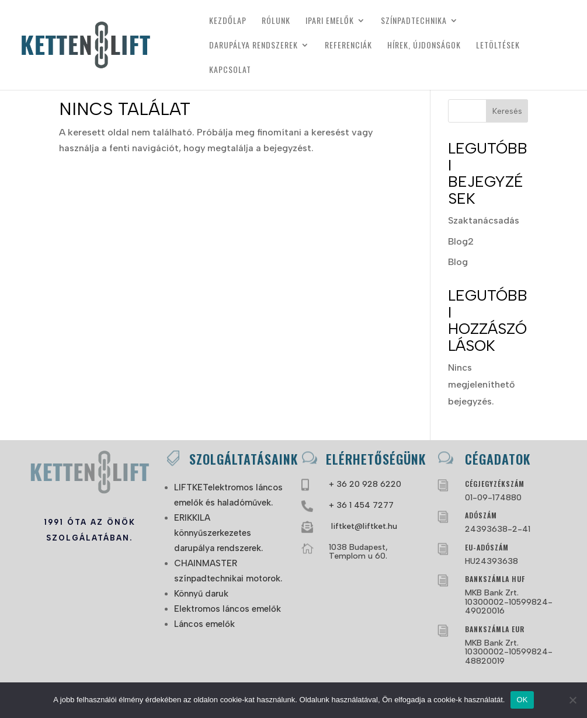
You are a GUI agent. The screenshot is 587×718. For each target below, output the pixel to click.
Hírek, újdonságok (424, 46)
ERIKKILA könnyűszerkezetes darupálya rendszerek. (218, 533)
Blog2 (461, 241)
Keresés (507, 111)
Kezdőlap (227, 21)
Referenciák (348, 46)
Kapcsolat (230, 70)
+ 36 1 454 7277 (361, 505)
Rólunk (276, 21)
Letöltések (498, 46)
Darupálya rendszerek (253, 46)
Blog (458, 261)
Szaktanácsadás (483, 220)
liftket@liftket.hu (363, 526)
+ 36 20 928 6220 (365, 484)
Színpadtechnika (414, 21)
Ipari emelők (329, 21)
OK (521, 699)
